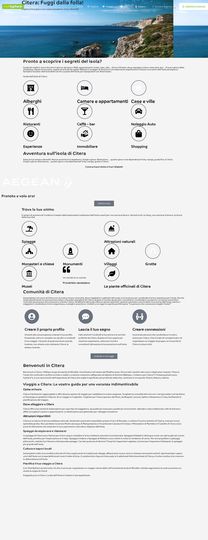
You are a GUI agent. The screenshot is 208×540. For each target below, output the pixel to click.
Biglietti (119, 167)
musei (122, 453)
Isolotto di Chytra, (155, 421)
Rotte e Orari (107, 167)
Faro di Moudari (119, 421)
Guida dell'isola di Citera (35, 76)
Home (79, 6)
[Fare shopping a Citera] (138, 133)
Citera (44, 471)
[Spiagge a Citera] (29, 228)
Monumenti (72, 264)
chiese (136, 453)
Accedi (158, 6)
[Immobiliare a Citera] (84, 133)
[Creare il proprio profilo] (32, 316)
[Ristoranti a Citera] (30, 111)
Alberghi (32, 101)
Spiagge (29, 242)
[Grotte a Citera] (152, 251)
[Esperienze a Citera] (30, 133)
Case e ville (143, 101)
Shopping (139, 147)
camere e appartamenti (51, 412)
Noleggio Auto (143, 124)
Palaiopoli (166, 441)
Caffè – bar (86, 124)
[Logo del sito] (13, 6)
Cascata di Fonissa (121, 424)
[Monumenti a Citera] (70, 251)
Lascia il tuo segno (94, 329)
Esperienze (32, 147)
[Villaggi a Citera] (111, 251)
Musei (27, 286)
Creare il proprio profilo (44, 329)
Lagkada (131, 441)
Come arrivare (92, 167)
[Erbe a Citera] (111, 273)
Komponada (63, 441)
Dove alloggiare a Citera (38, 404)
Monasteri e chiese (38, 264)
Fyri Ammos (49, 441)
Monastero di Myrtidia (144, 424)
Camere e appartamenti (102, 101)
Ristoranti (31, 124)
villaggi (101, 453)
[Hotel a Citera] (30, 88)
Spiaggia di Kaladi (132, 435)
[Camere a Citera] (84, 88)
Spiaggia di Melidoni (98, 438)
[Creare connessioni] (139, 316)
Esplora (92, 6)
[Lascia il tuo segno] (85, 316)
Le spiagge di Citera (33, 435)
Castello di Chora (167, 424)
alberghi (141, 409)
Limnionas (142, 441)
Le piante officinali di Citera (127, 286)
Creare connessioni (148, 329)
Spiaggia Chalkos (77, 438)
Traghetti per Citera (92, 397)
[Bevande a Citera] (84, 111)
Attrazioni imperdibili (36, 416)
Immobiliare (87, 147)
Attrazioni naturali (119, 242)
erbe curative (163, 456)
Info (124, 6)
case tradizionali (155, 409)
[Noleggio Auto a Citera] (138, 111)
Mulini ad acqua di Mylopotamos (81, 424)
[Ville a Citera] (138, 88)
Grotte (150, 264)
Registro (168, 6)
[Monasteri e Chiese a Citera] (29, 251)
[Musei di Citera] (29, 273)
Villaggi (110, 264)
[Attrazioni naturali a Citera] (111, 228)
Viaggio (108, 6)
